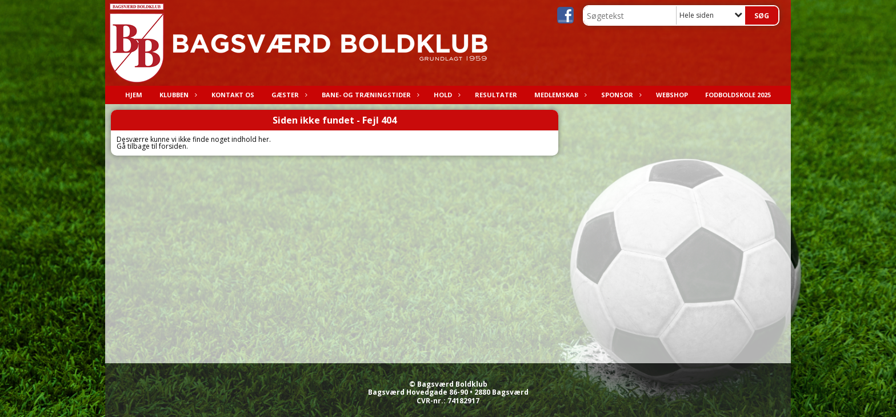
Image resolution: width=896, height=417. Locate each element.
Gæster (288, 94)
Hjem (133, 94)
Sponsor (620, 94)
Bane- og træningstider (369, 94)
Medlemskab (559, 94)
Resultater (496, 94)
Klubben (176, 94)
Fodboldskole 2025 (738, 94)
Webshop (672, 94)
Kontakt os (232, 94)
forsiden (172, 146)
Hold (446, 94)
